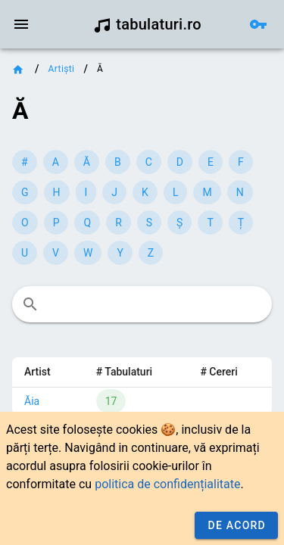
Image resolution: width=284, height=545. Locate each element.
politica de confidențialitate (167, 484)
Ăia (31, 401)
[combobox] (142, 304)
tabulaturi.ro (147, 24)
